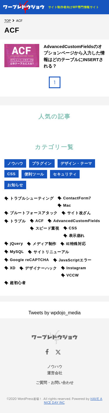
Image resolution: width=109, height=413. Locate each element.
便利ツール (34, 174)
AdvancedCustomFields (74, 221)
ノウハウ (15, 163)
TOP (7, 20)
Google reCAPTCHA (26, 260)
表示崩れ (74, 235)
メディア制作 (41, 244)
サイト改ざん (76, 213)
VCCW (70, 275)
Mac (64, 205)
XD (9, 268)
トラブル (15, 221)
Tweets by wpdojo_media (54, 312)
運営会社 (54, 373)
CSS (11, 174)
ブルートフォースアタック (31, 213)
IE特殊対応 (73, 244)
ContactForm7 (74, 198)
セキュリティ (65, 174)
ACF (37, 221)
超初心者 (15, 283)
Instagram (73, 268)
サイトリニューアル (48, 252)
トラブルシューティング (28, 198)
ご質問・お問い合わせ (55, 382)
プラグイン (42, 163)
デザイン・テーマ (76, 163)
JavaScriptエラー (72, 260)
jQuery (13, 243)
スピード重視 (44, 228)
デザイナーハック (38, 268)
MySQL (14, 251)
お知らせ (15, 185)
